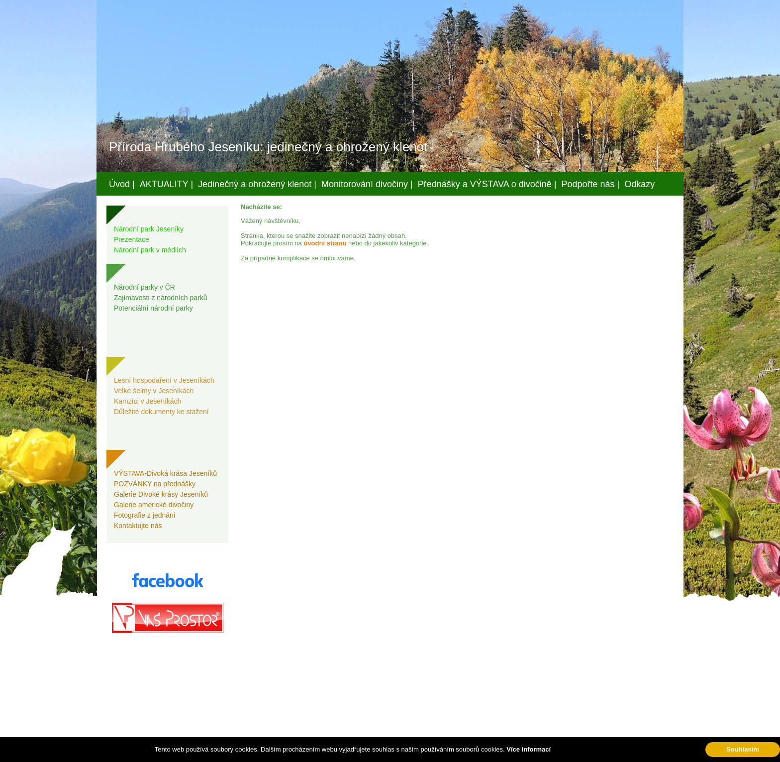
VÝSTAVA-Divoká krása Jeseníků (165, 473)
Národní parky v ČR (144, 287)
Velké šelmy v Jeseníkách (154, 391)
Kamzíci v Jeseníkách (147, 401)
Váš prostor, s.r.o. (380, 752)
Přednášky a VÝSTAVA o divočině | (487, 184)
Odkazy (639, 184)
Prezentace (131, 239)
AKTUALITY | (166, 184)
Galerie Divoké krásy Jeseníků (161, 494)
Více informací (528, 749)
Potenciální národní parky (153, 308)
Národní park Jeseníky (149, 229)
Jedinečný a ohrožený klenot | (257, 184)
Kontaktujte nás (138, 526)
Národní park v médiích (150, 250)
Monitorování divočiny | (367, 184)
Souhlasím (742, 749)
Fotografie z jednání (145, 515)
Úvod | (122, 184)
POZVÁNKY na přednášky (154, 484)
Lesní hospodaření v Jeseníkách (164, 380)
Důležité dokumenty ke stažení (161, 412)
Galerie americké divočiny (154, 505)
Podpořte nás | (591, 184)
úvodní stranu (324, 243)
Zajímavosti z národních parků (160, 298)
